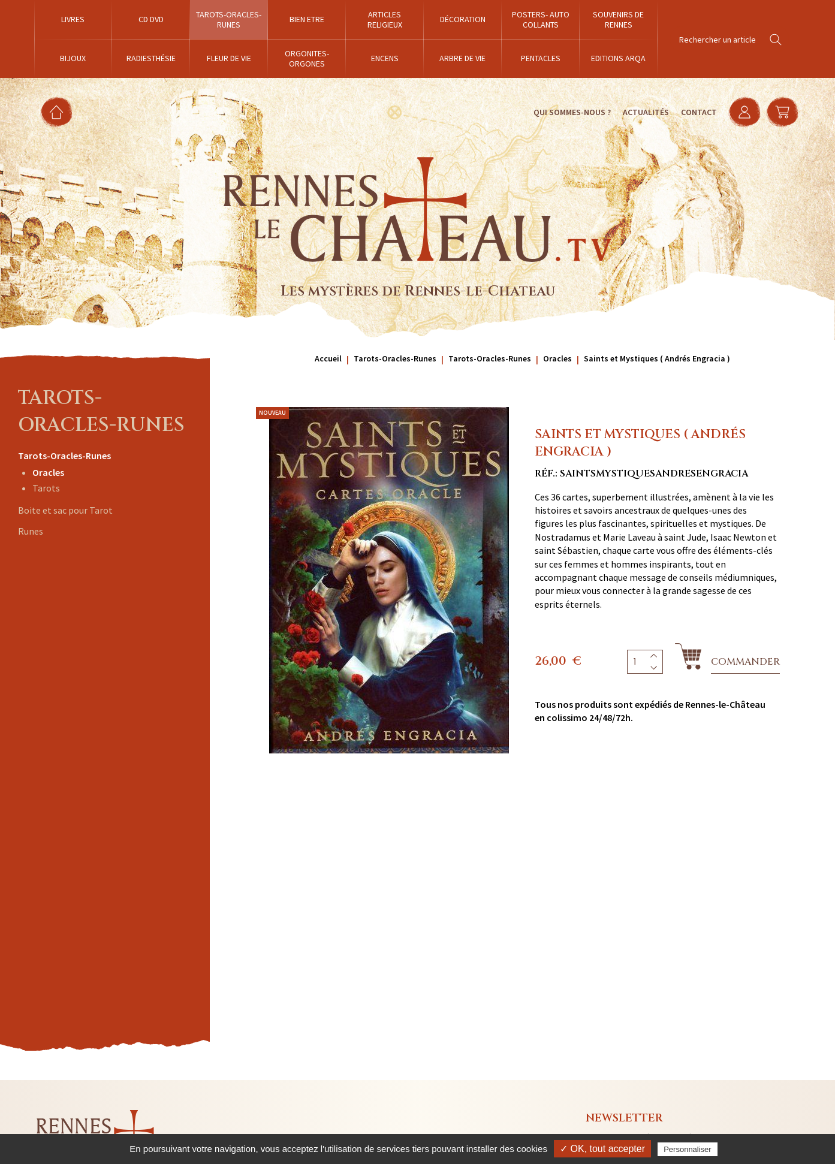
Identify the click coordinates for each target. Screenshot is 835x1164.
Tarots (46, 488)
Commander (745, 661)
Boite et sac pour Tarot (65, 510)
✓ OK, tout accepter (602, 1149)
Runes (30, 531)
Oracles (48, 472)
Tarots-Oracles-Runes (64, 456)
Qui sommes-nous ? (571, 112)
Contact (698, 112)
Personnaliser (688, 1149)
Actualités (645, 112)
